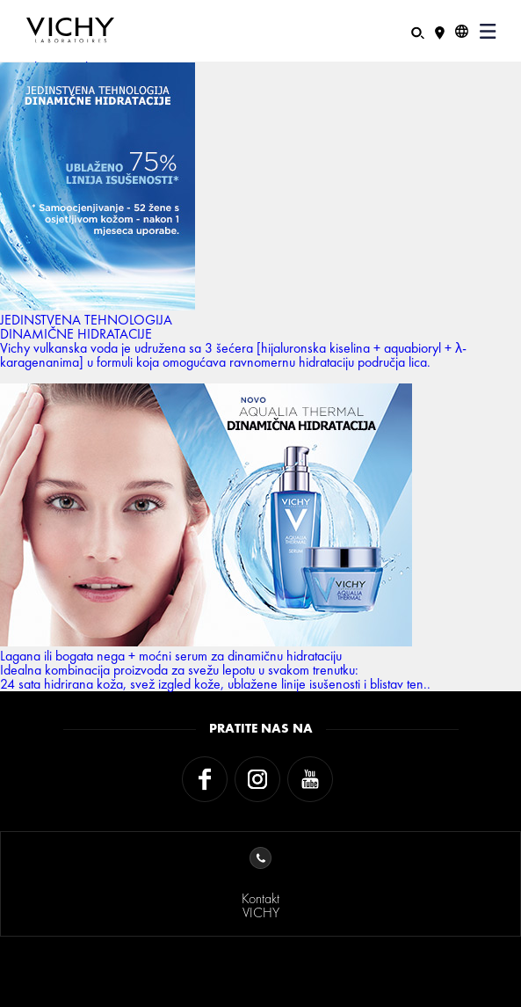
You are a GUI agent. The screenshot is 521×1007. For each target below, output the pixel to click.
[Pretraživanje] (417, 31)
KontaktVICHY (260, 884)
